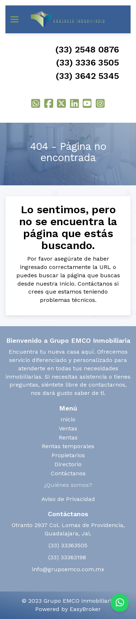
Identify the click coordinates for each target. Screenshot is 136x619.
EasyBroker (85, 609)
